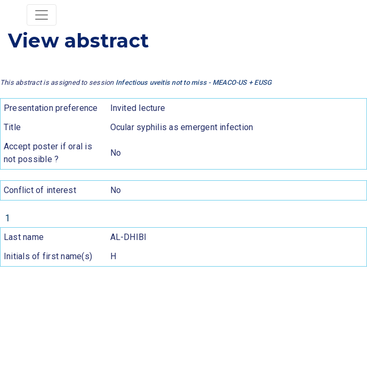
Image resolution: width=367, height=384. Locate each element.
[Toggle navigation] (41, 15)
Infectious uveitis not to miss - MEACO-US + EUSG (194, 82)
